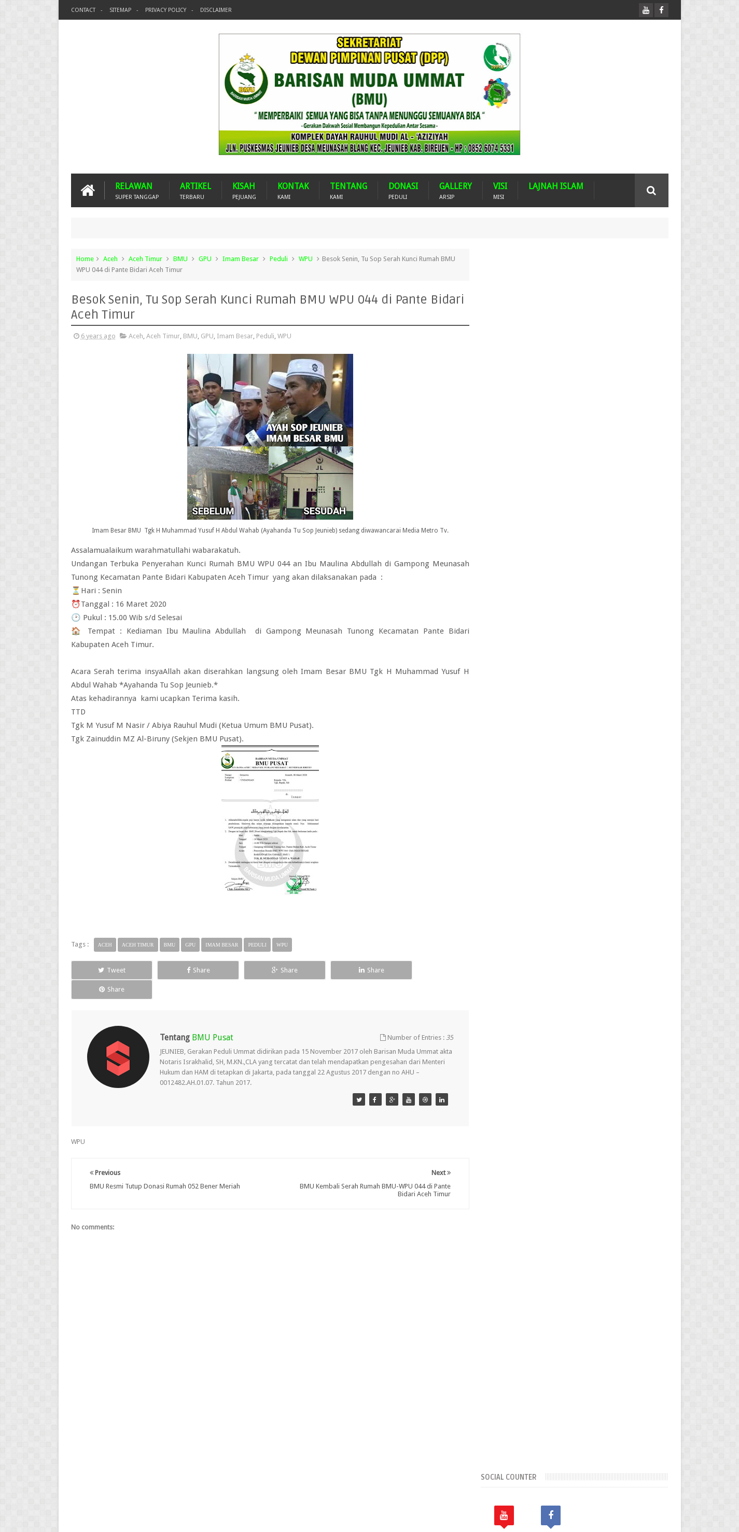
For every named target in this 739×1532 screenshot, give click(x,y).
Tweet (108, 970)
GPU (205, 259)
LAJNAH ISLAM (555, 186)
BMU (180, 259)
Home (85, 259)
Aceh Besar (574, 734)
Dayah (589, 822)
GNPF (532, 840)
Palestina (579, 875)
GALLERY (455, 190)
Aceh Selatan (512, 752)
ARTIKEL (195, 190)
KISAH (244, 190)
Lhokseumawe (514, 858)
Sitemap (120, 10)
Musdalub (627, 858)
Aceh (110, 259)
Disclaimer (216, 10)
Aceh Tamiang (561, 752)
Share (188, 970)
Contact (83, 10)
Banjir (606, 787)
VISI (500, 190)
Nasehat (545, 875)
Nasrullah (654, 1516)
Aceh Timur (145, 259)
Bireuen (553, 805)
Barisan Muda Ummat (169, 1516)
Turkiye (550, 893)
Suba (523, 893)
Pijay (499, 893)
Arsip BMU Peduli (518, 787)
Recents (519, 602)
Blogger (596, 1516)
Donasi (618, 822)
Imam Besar (240, 259)
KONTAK (293, 190)
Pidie (637, 875)
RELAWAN (137, 190)
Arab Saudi (594, 770)
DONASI (403, 190)
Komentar (638, 602)
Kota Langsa (635, 840)
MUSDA (591, 858)
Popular (578, 602)
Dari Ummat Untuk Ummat (531, 822)
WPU (306, 259)
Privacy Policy (165, 10)
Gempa (503, 840)
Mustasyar (508, 875)
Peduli (279, 259)
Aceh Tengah (610, 752)
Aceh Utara (552, 770)
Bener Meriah (513, 805)
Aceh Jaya (615, 734)
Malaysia (557, 858)
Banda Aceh (571, 787)
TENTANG (348, 190)
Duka (645, 822)
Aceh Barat (533, 734)
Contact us (642, 1484)
